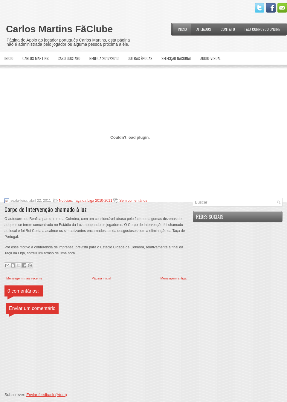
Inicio (182, 29)
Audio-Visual (210, 58)
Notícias (65, 200)
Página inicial (101, 278)
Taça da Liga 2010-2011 (93, 200)
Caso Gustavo (69, 58)
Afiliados (203, 29)
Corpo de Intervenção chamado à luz (45, 209)
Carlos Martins (35, 58)
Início (8, 58)
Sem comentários (133, 200)
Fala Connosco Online (262, 29)
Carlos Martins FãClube (59, 29)
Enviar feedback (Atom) (46, 394)
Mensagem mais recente (24, 278)
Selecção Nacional (176, 58)
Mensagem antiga (174, 278)
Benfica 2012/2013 (104, 58)
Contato (228, 29)
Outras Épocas (140, 58)
